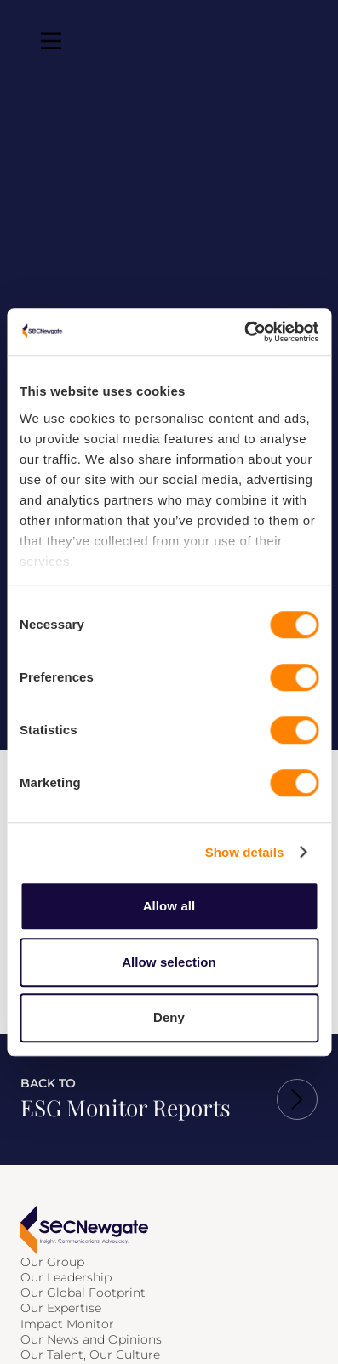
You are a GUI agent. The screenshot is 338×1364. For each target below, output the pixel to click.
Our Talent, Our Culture (90, 1354)
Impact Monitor (67, 1324)
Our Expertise (60, 1307)
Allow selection (169, 962)
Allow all (169, 906)
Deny (169, 1017)
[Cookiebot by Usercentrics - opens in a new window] (243, 332)
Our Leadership (66, 1277)
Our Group (52, 1262)
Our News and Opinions (91, 1339)
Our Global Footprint (83, 1292)
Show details (244, 852)
